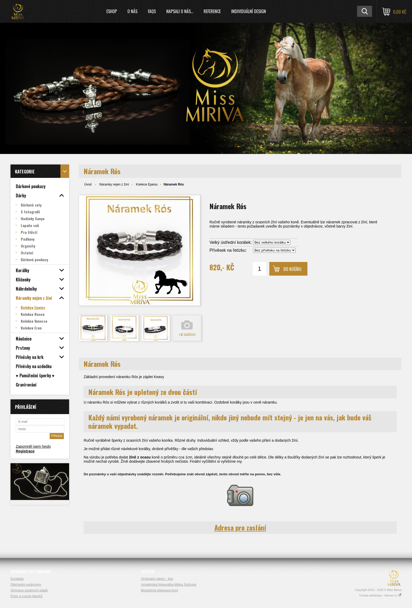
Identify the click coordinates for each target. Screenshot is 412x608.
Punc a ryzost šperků (26, 596)
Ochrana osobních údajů (29, 590)
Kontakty (17, 579)
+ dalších (187, 334)
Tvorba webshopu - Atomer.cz (380, 595)
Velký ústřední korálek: (230, 242)
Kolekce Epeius (147, 184)
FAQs (152, 11)
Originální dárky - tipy (157, 579)
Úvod (87, 184)
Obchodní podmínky (26, 584)
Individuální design (248, 11)
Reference (212, 11)
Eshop (111, 11)
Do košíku (292, 269)
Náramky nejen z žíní (114, 184)
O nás (132, 11)
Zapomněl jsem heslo (33, 446)
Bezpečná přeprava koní (159, 590)
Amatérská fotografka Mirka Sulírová (168, 584)
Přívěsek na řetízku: (227, 250)
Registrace (25, 451)
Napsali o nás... (179, 11)
